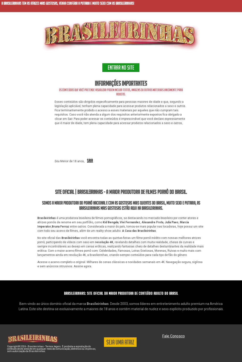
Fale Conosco (173, 336)
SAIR (90, 161)
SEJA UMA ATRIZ (120, 343)
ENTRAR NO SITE (121, 68)
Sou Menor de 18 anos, (70, 161)
